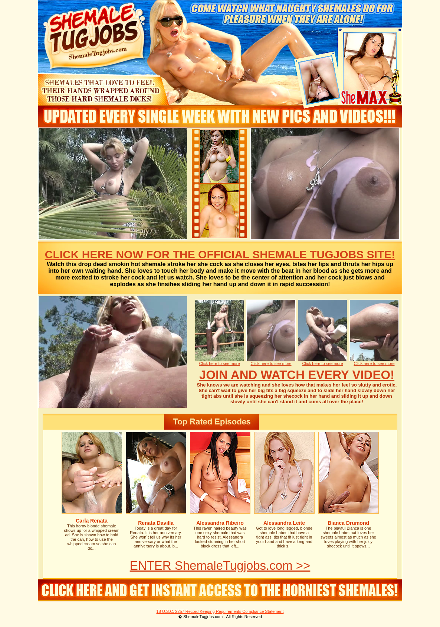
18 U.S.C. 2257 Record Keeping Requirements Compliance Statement (219, 611)
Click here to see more (219, 363)
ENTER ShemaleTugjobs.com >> (220, 565)
